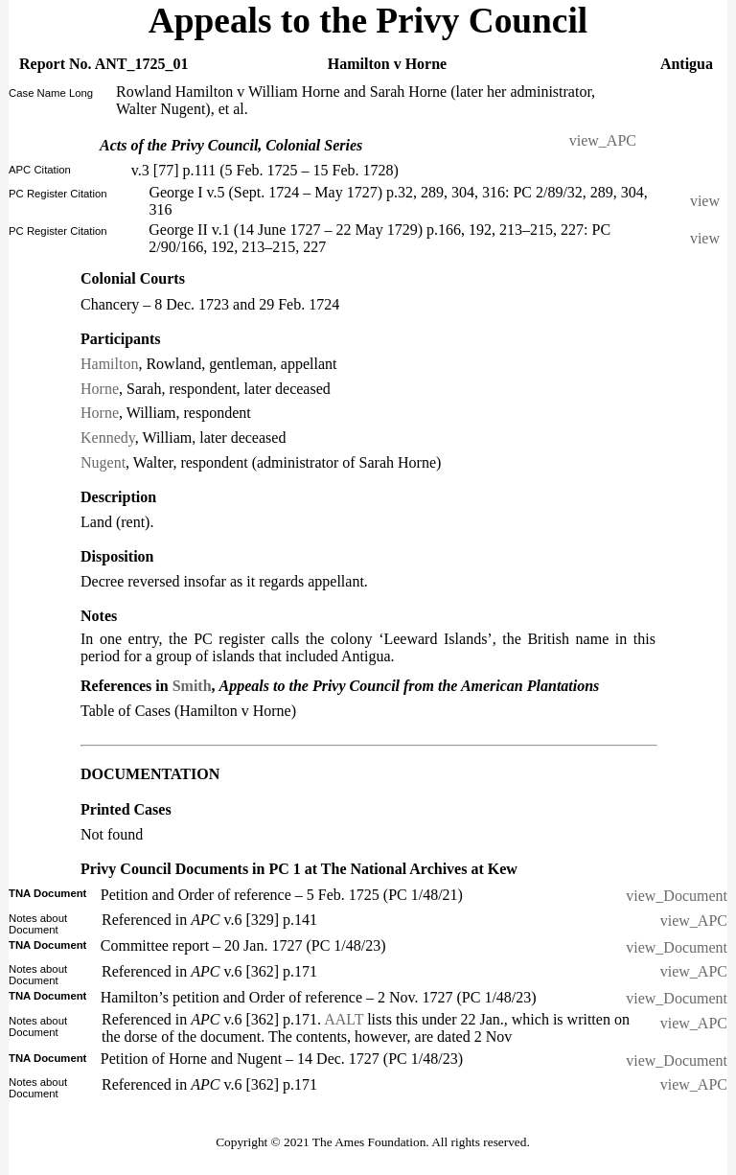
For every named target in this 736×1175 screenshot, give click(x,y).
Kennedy (107, 437)
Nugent (103, 462)
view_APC (602, 140)
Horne (99, 388)
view (708, 201)
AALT (343, 1019)
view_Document (676, 895)
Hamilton (109, 364)
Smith (192, 686)
